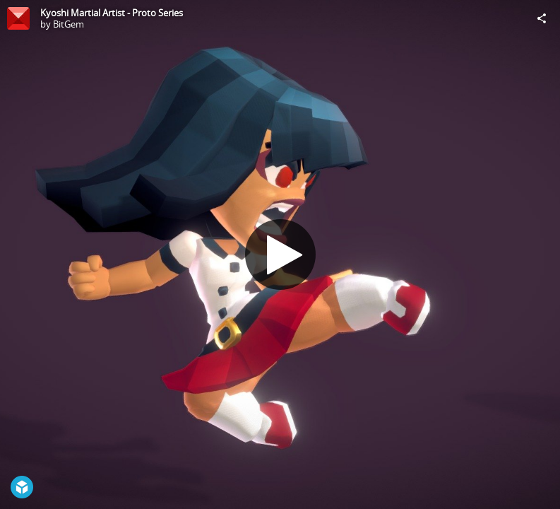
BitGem (68, 24)
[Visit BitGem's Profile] (18, 18)
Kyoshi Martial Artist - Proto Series (111, 12)
